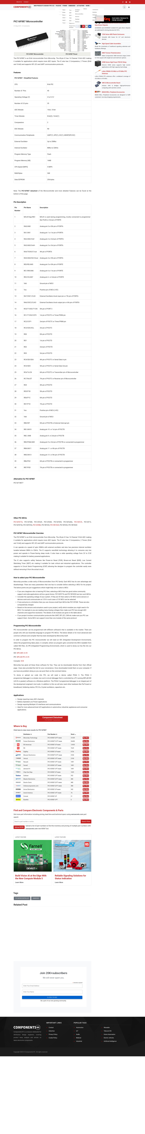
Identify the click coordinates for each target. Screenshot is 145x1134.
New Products (39, 7)
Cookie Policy (53, 1116)
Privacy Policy (53, 1113)
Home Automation (109, 1113)
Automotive (79, 1106)
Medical (78, 1116)
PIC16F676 (78, 547)
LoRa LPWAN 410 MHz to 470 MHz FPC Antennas (114, 98)
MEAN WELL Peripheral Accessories (113, 117)
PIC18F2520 (54, 550)
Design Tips (49, 7)
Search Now (86, 872)
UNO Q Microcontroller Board (111, 108)
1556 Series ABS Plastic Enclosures (113, 59)
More (96, 7)
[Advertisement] (29, 527)
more (60, 788)
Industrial (79, 1120)
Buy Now (86, 788)
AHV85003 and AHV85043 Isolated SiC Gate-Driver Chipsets (111, 49)
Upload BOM (19, 878)
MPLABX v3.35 (22, 678)
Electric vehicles (109, 1116)
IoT (77, 1109)
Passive (63, 7)
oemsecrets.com (77, 865)
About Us (19, 2)
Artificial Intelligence (110, 1120)
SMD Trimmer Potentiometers (111, 78)
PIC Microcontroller (22, 948)
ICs (56, 7)
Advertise (52, 1109)
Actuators (88, 7)
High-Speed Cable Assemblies (111, 69)
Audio (78, 1113)
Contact (26, 2)
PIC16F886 (37, 550)
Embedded (79, 7)
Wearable (107, 1106)
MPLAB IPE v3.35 (23, 682)
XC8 (22, 686)
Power (70, 7)
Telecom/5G (108, 1109)
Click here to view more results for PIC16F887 (30, 780)
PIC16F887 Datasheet (52, 770)
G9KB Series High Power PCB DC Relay (114, 87)
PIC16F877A (18, 547)
